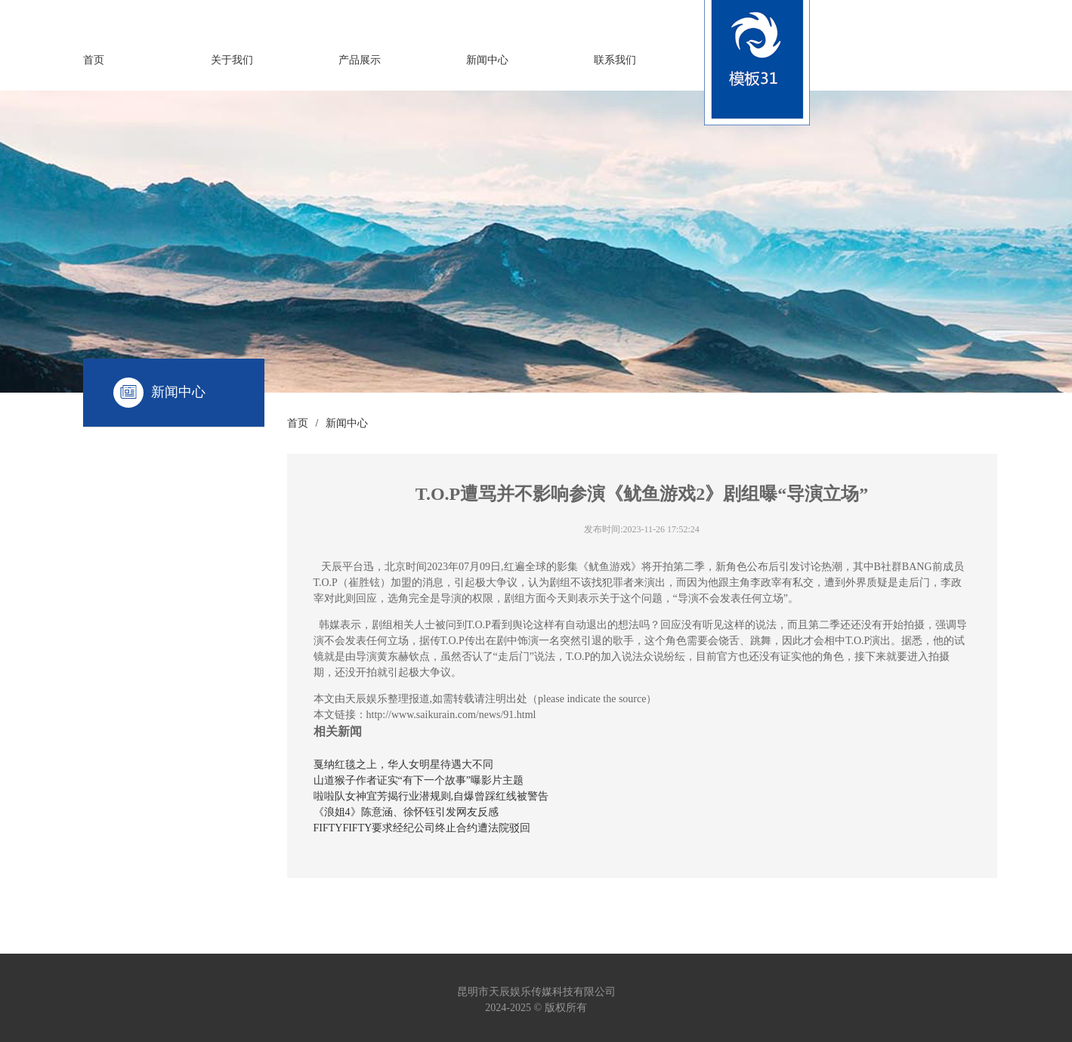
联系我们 (615, 60)
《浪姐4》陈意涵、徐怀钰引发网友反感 (406, 812)
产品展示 (359, 60)
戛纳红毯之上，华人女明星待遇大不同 (403, 764)
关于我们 (232, 60)
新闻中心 (487, 60)
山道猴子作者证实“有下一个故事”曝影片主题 (419, 780)
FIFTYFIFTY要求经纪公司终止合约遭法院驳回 (422, 828)
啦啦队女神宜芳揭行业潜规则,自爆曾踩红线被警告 (431, 796)
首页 (93, 60)
